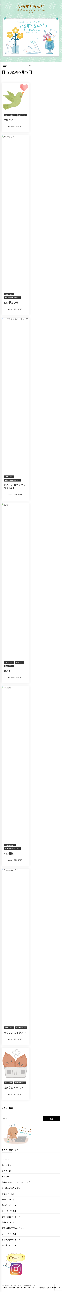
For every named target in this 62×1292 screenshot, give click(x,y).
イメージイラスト (9, 1234)
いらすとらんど (31, 6)
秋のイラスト (7, 1171)
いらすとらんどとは (45, 1288)
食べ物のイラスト (9, 1205)
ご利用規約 (11, 1288)
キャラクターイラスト (11, 1240)
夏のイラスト (7, 1165)
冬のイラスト (7, 1176)
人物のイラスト (8, 1222)
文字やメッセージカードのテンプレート (18, 1182)
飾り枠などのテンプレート (13, 1188)
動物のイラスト (8, 1194)
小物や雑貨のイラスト (11, 1217)
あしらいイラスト (9, 1211)
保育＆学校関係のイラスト (13, 1228)
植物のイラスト (8, 1199)
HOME (5, 1288)
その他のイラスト (9, 1245)
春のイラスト (7, 1159)
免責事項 (19, 1288)
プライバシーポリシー (30, 1288)
